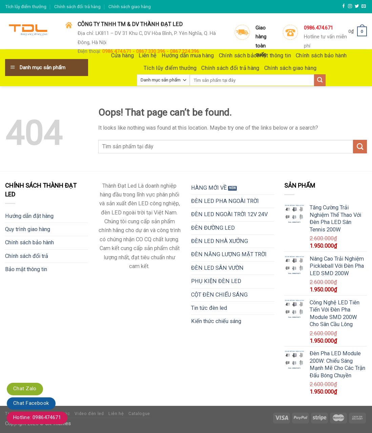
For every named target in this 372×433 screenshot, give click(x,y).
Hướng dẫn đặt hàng (29, 216)
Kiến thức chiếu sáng (216, 321)
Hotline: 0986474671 (37, 417)
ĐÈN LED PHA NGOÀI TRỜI (225, 201)
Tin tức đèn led (209, 308)
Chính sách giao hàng (129, 6)
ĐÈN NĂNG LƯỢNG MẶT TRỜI (229, 254)
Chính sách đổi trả (26, 256)
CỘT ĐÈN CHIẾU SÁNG (219, 294)
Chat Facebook (31, 403)
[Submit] (360, 146)
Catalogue (139, 413)
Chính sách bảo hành (29, 242)
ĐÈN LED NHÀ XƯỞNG (219, 241)
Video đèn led (89, 413)
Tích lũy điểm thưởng (25, 6)
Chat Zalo (25, 388)
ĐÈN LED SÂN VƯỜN (217, 268)
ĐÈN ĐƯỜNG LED (213, 228)
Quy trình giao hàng (27, 229)
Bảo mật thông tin (26, 269)
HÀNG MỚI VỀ (209, 188)
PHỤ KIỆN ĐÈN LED (216, 281)
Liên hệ (116, 413)
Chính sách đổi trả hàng (77, 6)
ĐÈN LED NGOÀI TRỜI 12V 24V (229, 214)
